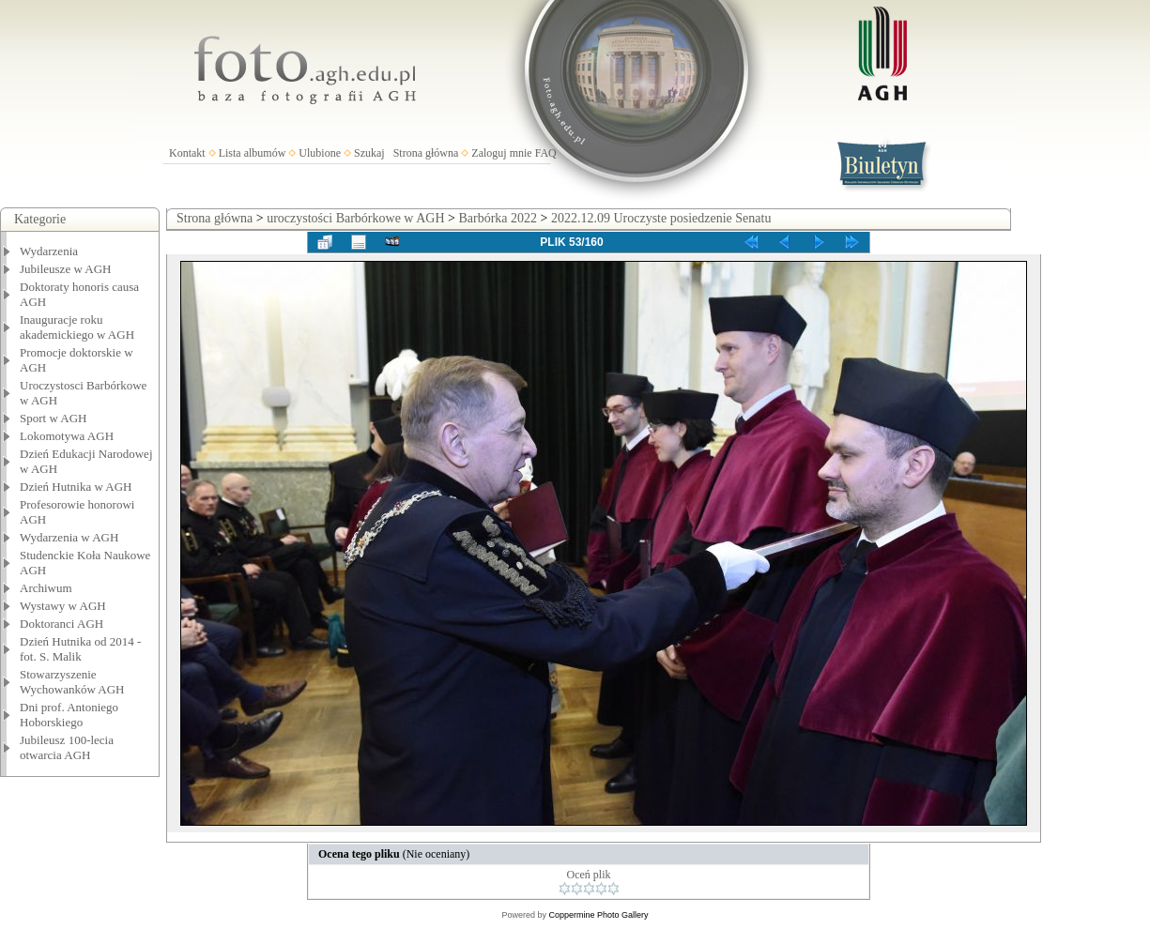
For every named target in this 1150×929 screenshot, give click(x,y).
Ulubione (320, 153)
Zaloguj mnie (501, 153)
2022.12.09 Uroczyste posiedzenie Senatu (661, 218)
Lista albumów (252, 153)
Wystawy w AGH (63, 606)
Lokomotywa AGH (67, 436)
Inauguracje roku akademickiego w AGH (77, 327)
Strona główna (426, 153)
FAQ (546, 153)
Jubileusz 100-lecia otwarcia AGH (67, 747)
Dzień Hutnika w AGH (76, 487)
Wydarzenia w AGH (69, 537)
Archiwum (46, 588)
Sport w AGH (53, 418)
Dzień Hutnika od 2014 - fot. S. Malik (80, 648)
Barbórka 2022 (497, 218)
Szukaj (369, 153)
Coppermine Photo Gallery (598, 915)
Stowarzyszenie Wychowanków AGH (72, 681)
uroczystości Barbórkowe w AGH (355, 218)
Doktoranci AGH (61, 624)
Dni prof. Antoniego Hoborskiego (69, 714)
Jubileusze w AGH (66, 269)
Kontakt (187, 153)
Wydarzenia (49, 251)
